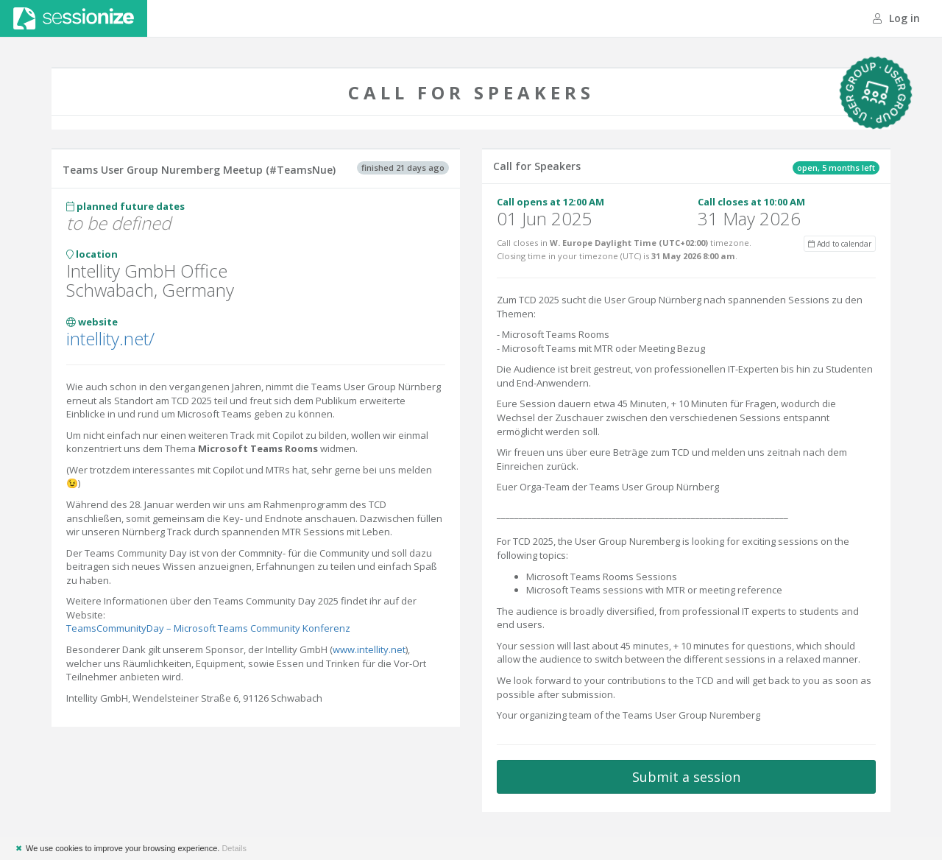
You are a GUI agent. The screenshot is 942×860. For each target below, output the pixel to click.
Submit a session (686, 777)
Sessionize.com (73, 18)
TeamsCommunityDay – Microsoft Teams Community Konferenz (208, 628)
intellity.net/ (110, 338)
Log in (896, 18)
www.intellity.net (369, 649)
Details (234, 848)
